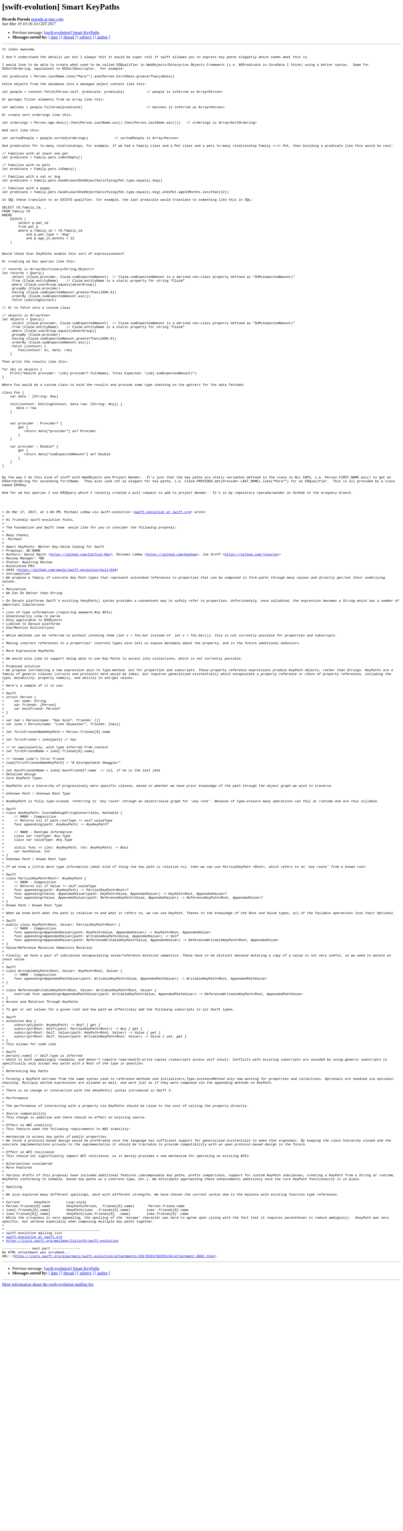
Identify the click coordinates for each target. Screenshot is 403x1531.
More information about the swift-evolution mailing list (48, 1526)
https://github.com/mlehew (171, 656)
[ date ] (54, 37)
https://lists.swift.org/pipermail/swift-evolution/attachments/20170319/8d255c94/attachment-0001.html (114, 1498)
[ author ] (102, 37)
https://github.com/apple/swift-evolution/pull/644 (67, 674)
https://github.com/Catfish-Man (80, 656)
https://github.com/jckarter (252, 656)
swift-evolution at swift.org (162, 605)
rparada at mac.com (47, 19)
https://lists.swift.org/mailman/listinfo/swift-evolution (62, 1479)
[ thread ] (68, 37)
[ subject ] (85, 37)
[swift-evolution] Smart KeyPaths (71, 32)
